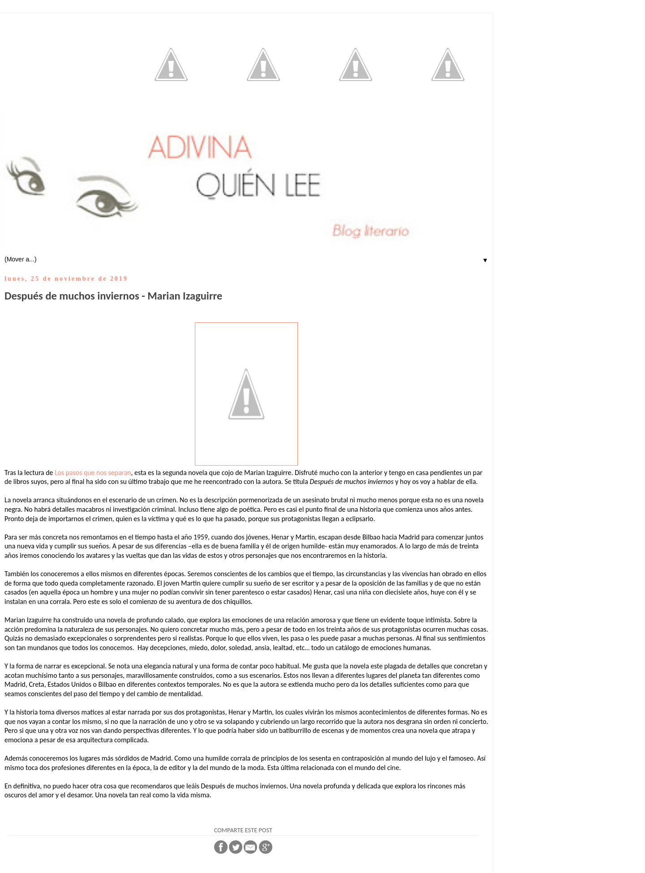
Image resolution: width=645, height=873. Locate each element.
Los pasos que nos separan (93, 472)
